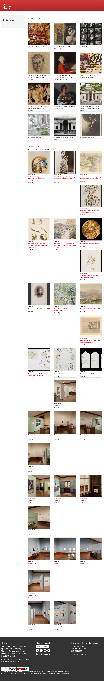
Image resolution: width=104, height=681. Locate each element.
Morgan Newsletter (42, 646)
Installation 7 (57, 500)
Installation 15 (58, 627)
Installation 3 (57, 437)
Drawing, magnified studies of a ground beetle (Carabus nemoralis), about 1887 (38, 245)
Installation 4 (83, 437)
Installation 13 (32, 595)
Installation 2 (31, 437)
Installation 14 (32, 627)
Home (6, 24)
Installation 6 (31, 500)
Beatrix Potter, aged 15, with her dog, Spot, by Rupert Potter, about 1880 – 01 (64, 178)
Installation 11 (58, 563)
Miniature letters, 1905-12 (87, 373)
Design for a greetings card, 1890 (89, 243)
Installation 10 (32, 563)
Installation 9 (31, 532)
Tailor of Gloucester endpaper (62, 373)
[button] (39, 162)
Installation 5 (31, 468)
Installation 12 (84, 563)
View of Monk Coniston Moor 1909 (90, 308)
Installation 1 (57, 405)
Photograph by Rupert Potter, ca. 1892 (39, 308)
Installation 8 (83, 500)
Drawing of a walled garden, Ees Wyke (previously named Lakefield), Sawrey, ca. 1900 (65, 245)
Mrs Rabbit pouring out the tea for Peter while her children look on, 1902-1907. (38, 178)
